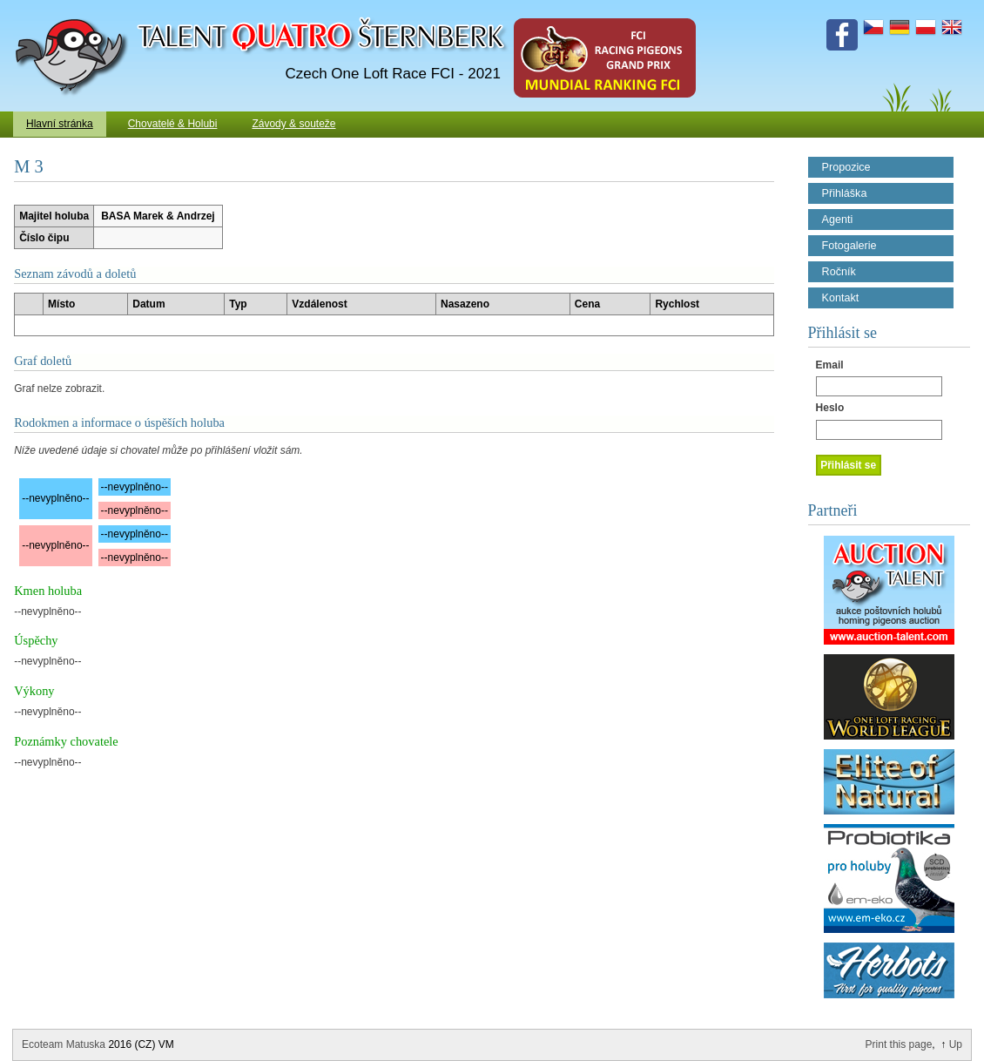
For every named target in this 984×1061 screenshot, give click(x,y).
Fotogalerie (849, 246)
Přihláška (844, 193)
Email (830, 365)
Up (955, 1044)
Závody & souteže (293, 124)
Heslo (830, 408)
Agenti (837, 219)
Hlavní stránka (59, 124)
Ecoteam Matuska (63, 1044)
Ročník (839, 272)
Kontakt (840, 298)
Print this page (899, 1044)
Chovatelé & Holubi (173, 124)
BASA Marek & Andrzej (157, 216)
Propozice (846, 167)
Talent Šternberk (74, 8)
